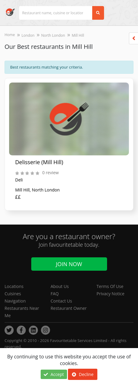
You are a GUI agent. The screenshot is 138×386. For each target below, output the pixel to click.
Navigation (15, 301)
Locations (14, 286)
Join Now (69, 264)
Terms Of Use (109, 286)
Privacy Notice (110, 293)
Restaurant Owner (69, 308)
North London (53, 35)
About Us (60, 286)
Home (10, 34)
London (28, 35)
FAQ (55, 293)
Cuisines (13, 293)
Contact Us (61, 301)
